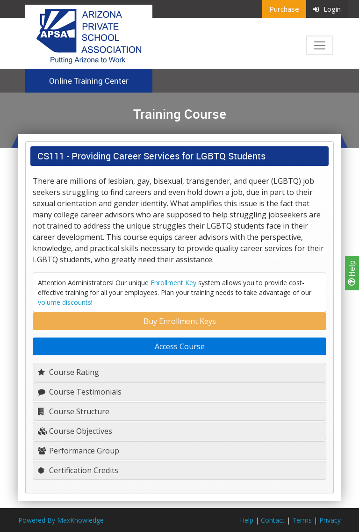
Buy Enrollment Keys (180, 321)
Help (352, 273)
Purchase (284, 9)
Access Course (180, 346)
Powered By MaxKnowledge (61, 520)
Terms (302, 520)
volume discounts (64, 302)
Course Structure (73, 411)
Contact (273, 520)
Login (327, 9)
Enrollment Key (173, 282)
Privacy (330, 520)
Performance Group (78, 451)
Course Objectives (75, 431)
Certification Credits (78, 470)
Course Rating (68, 372)
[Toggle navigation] (319, 45)
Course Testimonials (80, 392)
